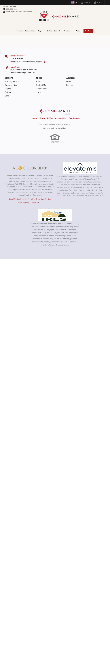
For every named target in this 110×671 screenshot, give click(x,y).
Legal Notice (14, 199)
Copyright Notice (43, 199)
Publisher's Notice (28, 199)
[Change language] (74, 2)
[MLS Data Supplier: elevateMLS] (80, 168)
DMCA (50, 118)
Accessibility (60, 118)
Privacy (34, 118)
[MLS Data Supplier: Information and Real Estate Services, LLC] (55, 215)
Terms (42, 118)
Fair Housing (74, 118)
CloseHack (61, 128)
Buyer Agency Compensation (30, 202)
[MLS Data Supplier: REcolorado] (30, 168)
